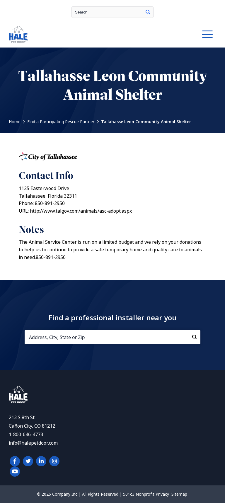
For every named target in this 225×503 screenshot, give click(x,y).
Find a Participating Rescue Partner (60, 122)
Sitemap (179, 494)
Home (15, 122)
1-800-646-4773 (26, 434)
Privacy (162, 494)
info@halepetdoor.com (33, 443)
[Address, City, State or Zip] (112, 337)
